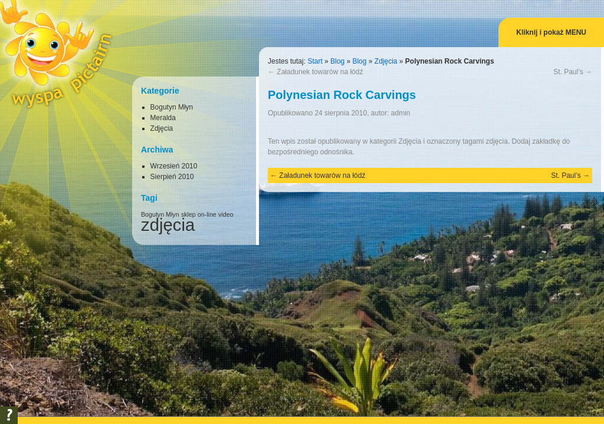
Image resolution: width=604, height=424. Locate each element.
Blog (337, 61)
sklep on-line (198, 214)
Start (314, 61)
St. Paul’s (572, 72)
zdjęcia (497, 141)
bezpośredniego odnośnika (310, 152)
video (225, 214)
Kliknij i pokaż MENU (551, 32)
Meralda (163, 118)
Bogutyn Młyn (171, 107)
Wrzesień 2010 (174, 166)
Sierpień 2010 (172, 177)
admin (401, 113)
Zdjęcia (386, 61)
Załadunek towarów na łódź (315, 72)
